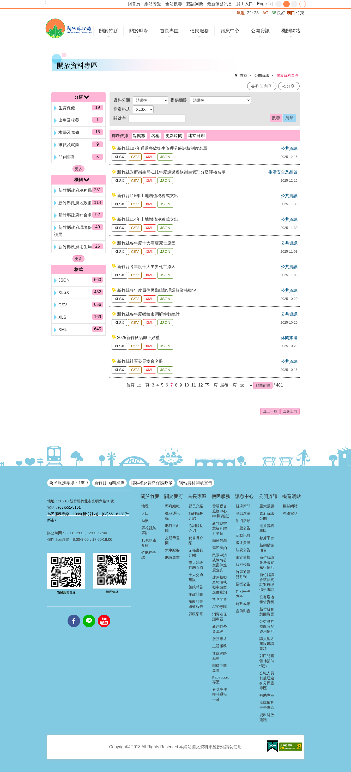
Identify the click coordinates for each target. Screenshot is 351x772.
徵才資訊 (243, 543)
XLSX (119, 157)
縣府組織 (172, 506)
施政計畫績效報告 (196, 604)
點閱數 (139, 135)
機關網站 (290, 30)
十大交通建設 (196, 577)
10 (186, 385)
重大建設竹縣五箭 (196, 564)
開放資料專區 (287, 75)
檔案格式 (121, 109)
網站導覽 (152, 4)
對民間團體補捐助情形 (266, 661)
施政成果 (243, 604)
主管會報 (243, 557)
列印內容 (263, 86)
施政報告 (196, 587)
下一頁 (211, 385)
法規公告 (243, 550)
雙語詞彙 (194, 4)
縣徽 (145, 521)
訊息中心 (230, 30)
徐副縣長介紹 (196, 528)
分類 (78, 97)
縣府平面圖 (172, 528)
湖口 (291, 13)
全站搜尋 (173, 4)
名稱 (155, 135)
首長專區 (169, 30)
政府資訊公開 (266, 515)
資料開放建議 (266, 717)
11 (193, 385)
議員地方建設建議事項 (266, 644)
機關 (78, 179)
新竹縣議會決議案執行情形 (266, 562)
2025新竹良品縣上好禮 (138, 337)
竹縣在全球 (148, 555)
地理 (145, 506)
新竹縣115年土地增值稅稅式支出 (147, 195)
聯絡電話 (290, 513)
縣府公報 (243, 564)
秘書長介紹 (196, 540)
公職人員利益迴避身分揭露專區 (266, 680)
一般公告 (243, 528)
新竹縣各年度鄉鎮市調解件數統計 (148, 314)
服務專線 (219, 639)
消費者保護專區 (219, 616)
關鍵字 (119, 118)
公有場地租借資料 (266, 599)
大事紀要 (172, 550)
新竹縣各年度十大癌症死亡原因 (146, 243)
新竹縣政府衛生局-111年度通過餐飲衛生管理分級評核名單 (171, 172)
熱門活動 (243, 521)
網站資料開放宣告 (195, 482)
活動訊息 (243, 535)
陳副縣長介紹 (196, 515)
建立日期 (196, 135)
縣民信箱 (219, 540)
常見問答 (219, 599)
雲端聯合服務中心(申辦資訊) (220, 511)
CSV (135, 157)
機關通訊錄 (172, 515)
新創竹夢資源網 (219, 628)
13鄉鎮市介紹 (148, 542)
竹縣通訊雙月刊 (243, 574)
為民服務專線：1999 (68, 482)
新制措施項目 (266, 547)
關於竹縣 (108, 30)
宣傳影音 (243, 611)
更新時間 (174, 135)
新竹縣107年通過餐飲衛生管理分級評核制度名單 (162, 148)
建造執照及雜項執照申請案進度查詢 (219, 584)
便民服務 (199, 30)
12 (200, 385)
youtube (104, 614)
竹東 (300, 13)
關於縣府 (138, 30)
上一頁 (143, 385)
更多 (78, 169)
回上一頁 (270, 411)
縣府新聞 (243, 506)
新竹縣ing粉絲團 (109, 482)
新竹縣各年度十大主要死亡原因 (146, 266)
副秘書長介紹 (196, 552)
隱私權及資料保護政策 (152, 482)
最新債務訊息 (219, 4)
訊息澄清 (243, 513)
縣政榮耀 (196, 614)
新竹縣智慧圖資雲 (266, 611)
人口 (145, 513)
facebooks (73, 614)
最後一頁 (228, 385)
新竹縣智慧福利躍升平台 (219, 528)
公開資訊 (260, 30)
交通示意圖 (172, 540)
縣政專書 (172, 557)
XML (150, 157)
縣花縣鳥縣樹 (148, 530)
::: (47, 2)
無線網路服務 (219, 655)
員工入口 (244, 4)
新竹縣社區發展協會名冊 (140, 361)
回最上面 (290, 411)
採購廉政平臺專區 (266, 705)
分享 (302, 4)
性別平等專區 (243, 593)
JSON (165, 157)
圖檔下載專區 (219, 668)
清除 (289, 118)
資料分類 (121, 100)
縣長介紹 (196, 506)
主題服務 (219, 646)
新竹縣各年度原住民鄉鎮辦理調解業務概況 (156, 290)
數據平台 (266, 538)
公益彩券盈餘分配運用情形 (266, 626)
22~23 (253, 13)
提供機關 (179, 100)
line (88, 614)
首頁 (243, 75)
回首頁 (134, 4)
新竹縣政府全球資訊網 (68, 28)
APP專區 (219, 607)
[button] (263, 385)
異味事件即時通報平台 (219, 694)
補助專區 (266, 695)
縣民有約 (219, 548)
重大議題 (266, 506)
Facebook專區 (220, 679)
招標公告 (243, 584)
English (264, 4)
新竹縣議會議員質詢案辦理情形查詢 (266, 582)
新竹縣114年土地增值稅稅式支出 (147, 219)
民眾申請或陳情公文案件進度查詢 (219, 562)
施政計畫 (196, 594)
